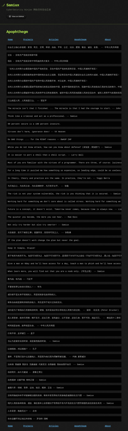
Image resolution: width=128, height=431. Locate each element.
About (108, 39)
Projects (28, 39)
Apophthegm (80, 39)
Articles (53, 39)
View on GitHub (16, 16)
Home (10, 39)
